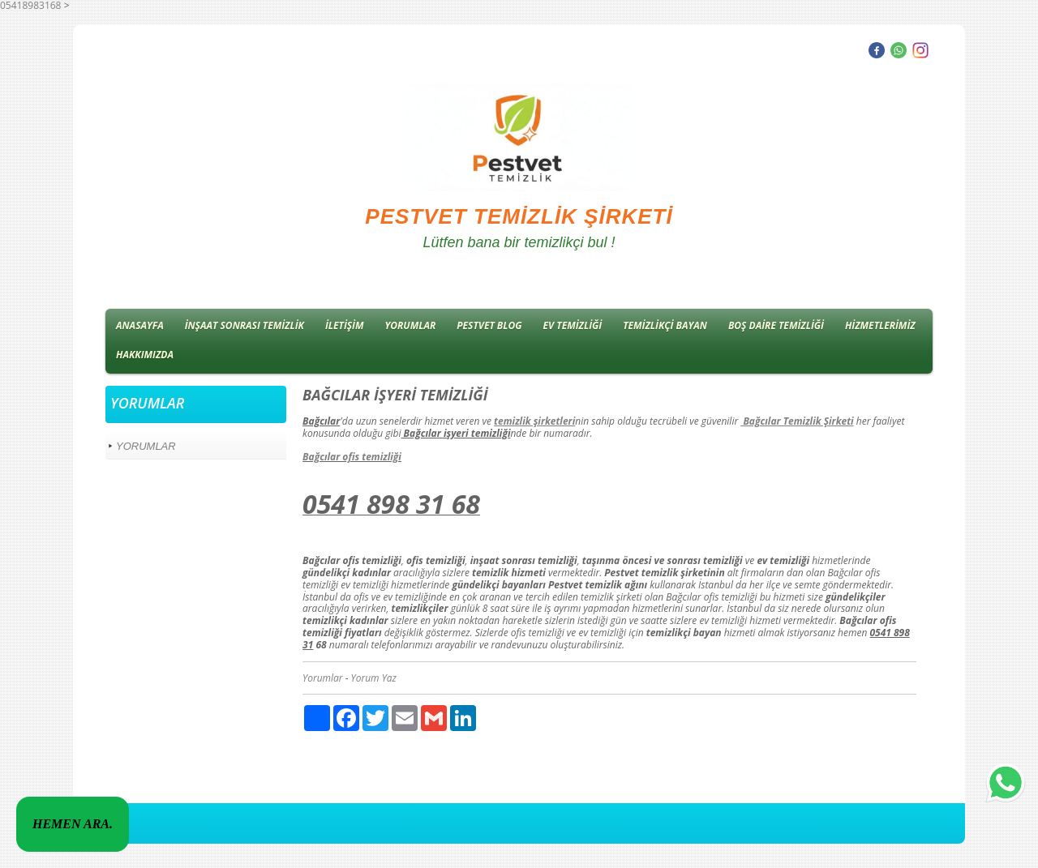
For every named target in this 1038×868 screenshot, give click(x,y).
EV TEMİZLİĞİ (573, 325)
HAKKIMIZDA (145, 354)
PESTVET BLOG (489, 325)
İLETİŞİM (344, 325)
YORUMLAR (410, 325)
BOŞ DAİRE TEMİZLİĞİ (776, 325)
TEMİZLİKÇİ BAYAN (665, 325)
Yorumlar (322, 678)
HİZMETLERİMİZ (880, 325)
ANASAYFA (140, 325)
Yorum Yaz (374, 678)
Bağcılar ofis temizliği (351, 457)
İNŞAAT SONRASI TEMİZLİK (244, 325)
